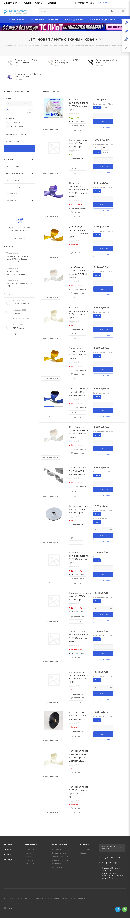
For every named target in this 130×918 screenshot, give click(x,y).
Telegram (118, 909)
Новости (8, 246)
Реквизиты (57, 867)
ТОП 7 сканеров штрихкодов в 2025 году (21, 330)
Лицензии (29, 864)
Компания (31, 844)
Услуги (8, 854)
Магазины (56, 849)
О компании (30, 849)
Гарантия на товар (60, 860)
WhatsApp (124, 909)
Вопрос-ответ (85, 849)
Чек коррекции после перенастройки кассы (15, 272)
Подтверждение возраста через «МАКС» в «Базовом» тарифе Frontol (17, 259)
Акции (7, 849)
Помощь (84, 844)
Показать (19, 148)
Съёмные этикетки (21, 304)
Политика (56, 864)
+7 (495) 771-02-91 (86, 3)
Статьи (7, 294)
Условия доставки (60, 856)
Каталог (8, 844)
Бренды (8, 860)
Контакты (29, 860)
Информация (59, 844)
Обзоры (82, 853)
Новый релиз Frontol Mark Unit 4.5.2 (19, 284)
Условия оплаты (59, 853)
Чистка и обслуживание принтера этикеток (21, 316)
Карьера (28, 856)
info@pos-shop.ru (110, 862)
